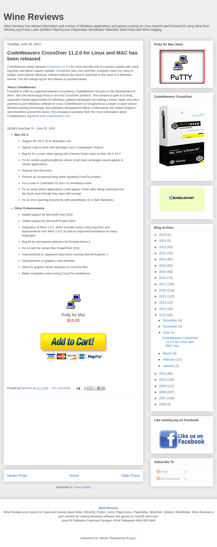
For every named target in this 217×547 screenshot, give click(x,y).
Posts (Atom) (82, 487)
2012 (163, 315)
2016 (163, 290)
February (169, 359)
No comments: (62, 388)
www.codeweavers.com (55, 116)
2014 (163, 302)
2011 (163, 373)
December (170, 320)
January (169, 366)
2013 (163, 309)
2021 (163, 259)
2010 (163, 379)
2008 (163, 392)
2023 (163, 247)
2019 (163, 272)
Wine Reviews (34, 17)
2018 (163, 278)
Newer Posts (17, 476)
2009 (163, 386)
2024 (163, 241)
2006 (163, 404)
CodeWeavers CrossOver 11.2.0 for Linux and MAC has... (180, 341)
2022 (163, 253)
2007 (163, 398)
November (170, 326)
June (166, 332)
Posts (162, 471)
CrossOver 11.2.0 (58, 66)
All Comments (168, 478)
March (167, 353)
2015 (163, 296)
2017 (163, 284)
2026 (163, 234)
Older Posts (130, 476)
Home (74, 476)
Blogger (131, 538)
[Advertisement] (73, 429)
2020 (163, 265)
